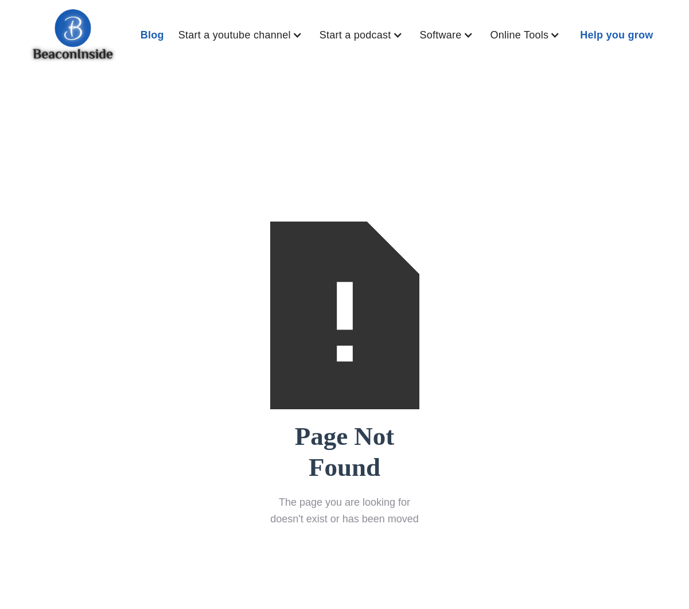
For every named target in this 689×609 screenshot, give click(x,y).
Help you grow (616, 35)
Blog (152, 35)
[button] (243, 35)
